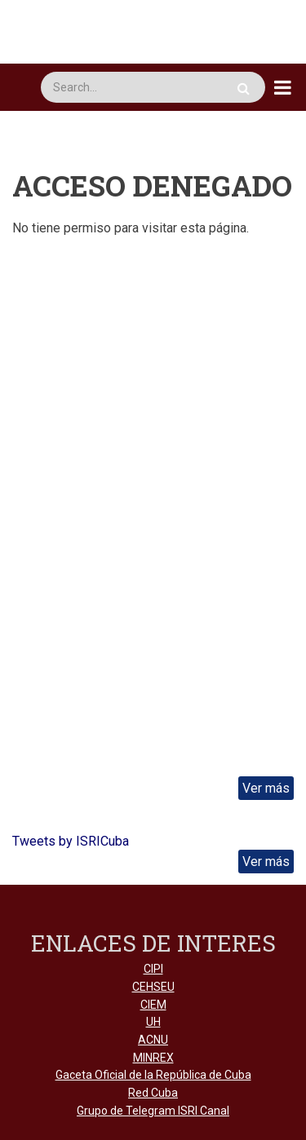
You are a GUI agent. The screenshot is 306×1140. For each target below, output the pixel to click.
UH (153, 1021)
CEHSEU (153, 986)
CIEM (153, 1004)
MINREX (153, 1057)
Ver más (266, 788)
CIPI (153, 968)
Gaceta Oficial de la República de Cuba (153, 1074)
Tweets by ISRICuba (70, 841)
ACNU (153, 1039)
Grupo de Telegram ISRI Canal (153, 1110)
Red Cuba (153, 1092)
